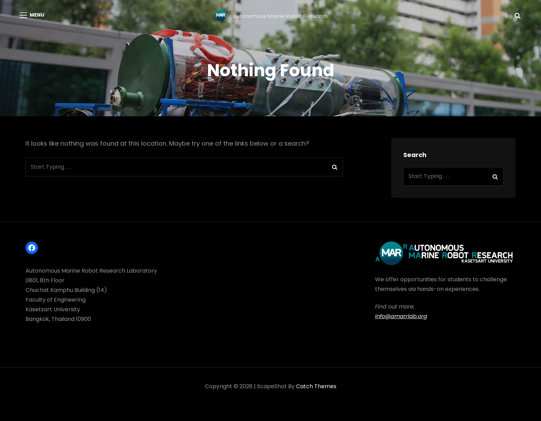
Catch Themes (316, 386)
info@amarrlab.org (401, 316)
